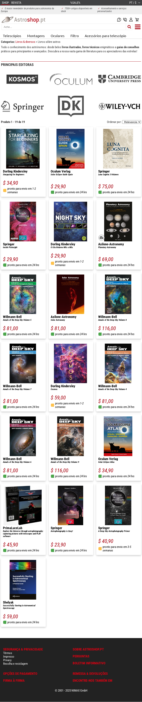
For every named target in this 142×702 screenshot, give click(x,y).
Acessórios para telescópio (105, 36)
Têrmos (7, 653)
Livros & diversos (25, 42)
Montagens (36, 36)
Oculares (58, 36)
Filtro (75, 36)
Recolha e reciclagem (15, 663)
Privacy (7, 660)
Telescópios (12, 36)
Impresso (8, 656)
